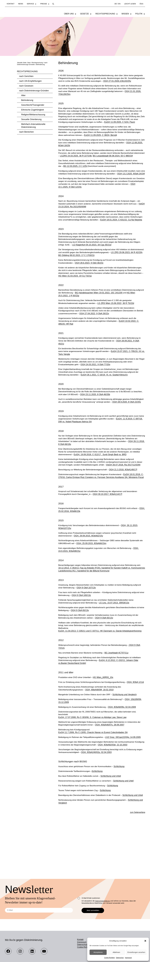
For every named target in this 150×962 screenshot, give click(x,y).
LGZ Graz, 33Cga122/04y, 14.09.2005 (126, 784)
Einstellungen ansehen (136, 952)
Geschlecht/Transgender (32, 105)
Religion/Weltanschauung (33, 115)
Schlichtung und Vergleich (128, 740)
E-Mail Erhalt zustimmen (89, 898)
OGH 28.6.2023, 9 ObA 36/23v (90, 284)
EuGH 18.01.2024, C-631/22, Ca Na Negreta (79, 240)
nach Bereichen (26, 132)
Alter (23, 95)
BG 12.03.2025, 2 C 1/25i (88, 179)
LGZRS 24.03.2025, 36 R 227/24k (102, 165)
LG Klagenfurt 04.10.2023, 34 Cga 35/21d (100, 266)
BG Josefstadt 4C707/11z (120, 695)
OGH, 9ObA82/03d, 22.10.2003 (126, 791)
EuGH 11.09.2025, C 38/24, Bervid (117, 144)
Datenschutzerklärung (103, 901)
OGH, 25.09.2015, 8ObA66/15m (96, 580)
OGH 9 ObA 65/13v (86, 651)
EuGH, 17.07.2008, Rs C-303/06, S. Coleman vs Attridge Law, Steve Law (92, 763)
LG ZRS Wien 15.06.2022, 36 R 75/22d (118, 326)
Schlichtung (122, 813)
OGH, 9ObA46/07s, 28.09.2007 (115, 771)
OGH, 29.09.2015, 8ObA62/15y (89, 572)
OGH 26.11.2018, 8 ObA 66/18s (75, 473)
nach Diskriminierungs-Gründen (34, 91)
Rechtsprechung (27, 71)
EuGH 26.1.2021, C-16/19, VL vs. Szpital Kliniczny (105, 399)
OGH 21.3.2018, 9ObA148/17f (126, 502)
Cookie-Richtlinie (109, 957)
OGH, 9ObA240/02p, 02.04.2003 (104, 799)
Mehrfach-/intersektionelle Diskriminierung (33, 126)
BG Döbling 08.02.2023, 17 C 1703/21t (101, 277)
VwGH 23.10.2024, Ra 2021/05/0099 (77, 223)
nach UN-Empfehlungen (30, 81)
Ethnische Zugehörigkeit (32, 110)
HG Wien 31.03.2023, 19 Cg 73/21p (102, 298)
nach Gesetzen (26, 86)
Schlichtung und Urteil (113, 823)
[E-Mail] (39, 910)
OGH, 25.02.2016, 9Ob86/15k (72, 548)
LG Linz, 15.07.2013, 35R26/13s (117, 644)
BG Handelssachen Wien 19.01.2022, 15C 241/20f (109, 315)
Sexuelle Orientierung (31, 119)
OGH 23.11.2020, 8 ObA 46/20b (106, 419)
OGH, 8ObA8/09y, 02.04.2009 (125, 753)
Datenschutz (120, 957)
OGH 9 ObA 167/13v (96, 628)
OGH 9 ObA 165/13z (87, 636)
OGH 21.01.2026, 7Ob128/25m (83, 98)
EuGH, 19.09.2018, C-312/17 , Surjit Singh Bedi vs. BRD (112, 484)
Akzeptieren (98, 952)
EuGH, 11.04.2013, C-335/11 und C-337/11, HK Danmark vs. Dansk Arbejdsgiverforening (100, 673)
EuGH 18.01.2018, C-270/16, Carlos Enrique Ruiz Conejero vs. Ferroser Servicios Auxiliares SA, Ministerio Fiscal (101, 510)
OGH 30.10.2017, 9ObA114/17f (109, 530)
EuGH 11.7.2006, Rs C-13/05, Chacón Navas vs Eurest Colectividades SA (93, 779)
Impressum (128, 957)
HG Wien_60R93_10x (105, 720)
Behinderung (27, 100)
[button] (145, 941)
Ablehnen (116, 952)
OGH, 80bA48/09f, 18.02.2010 (101, 735)
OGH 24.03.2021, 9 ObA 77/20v (97, 389)
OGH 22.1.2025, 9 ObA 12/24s (82, 203)
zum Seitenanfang (136, 862)
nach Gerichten (26, 76)
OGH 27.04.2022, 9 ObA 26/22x (103, 336)
